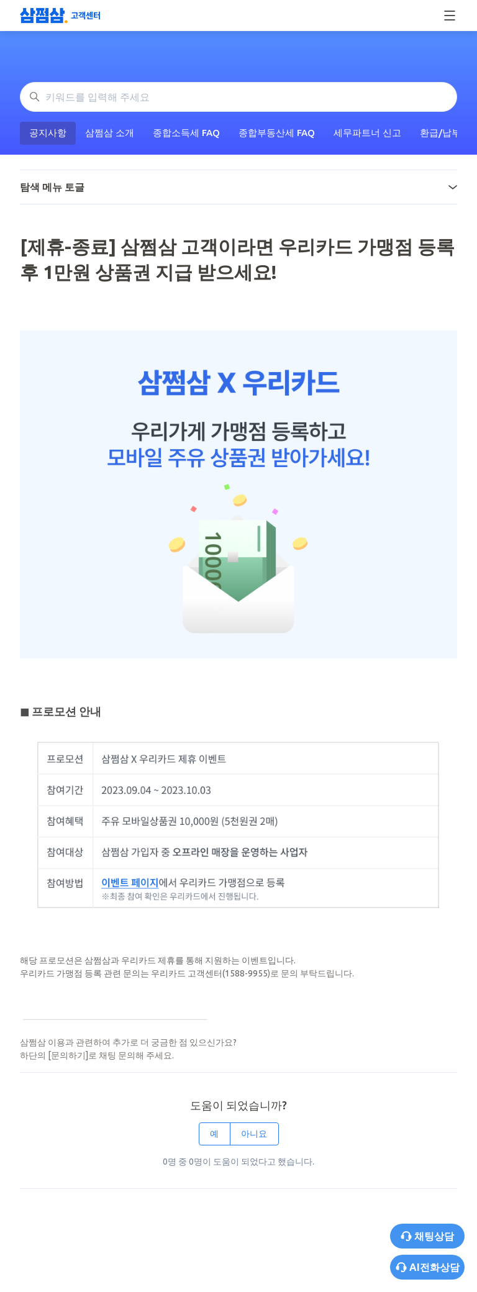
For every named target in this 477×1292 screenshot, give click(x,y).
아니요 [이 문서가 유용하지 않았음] (254, 1134)
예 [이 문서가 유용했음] (214, 1134)
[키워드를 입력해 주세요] (238, 97)
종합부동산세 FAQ (276, 132)
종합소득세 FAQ (186, 132)
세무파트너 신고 (367, 132)
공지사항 (47, 132)
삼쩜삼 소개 (109, 132)
